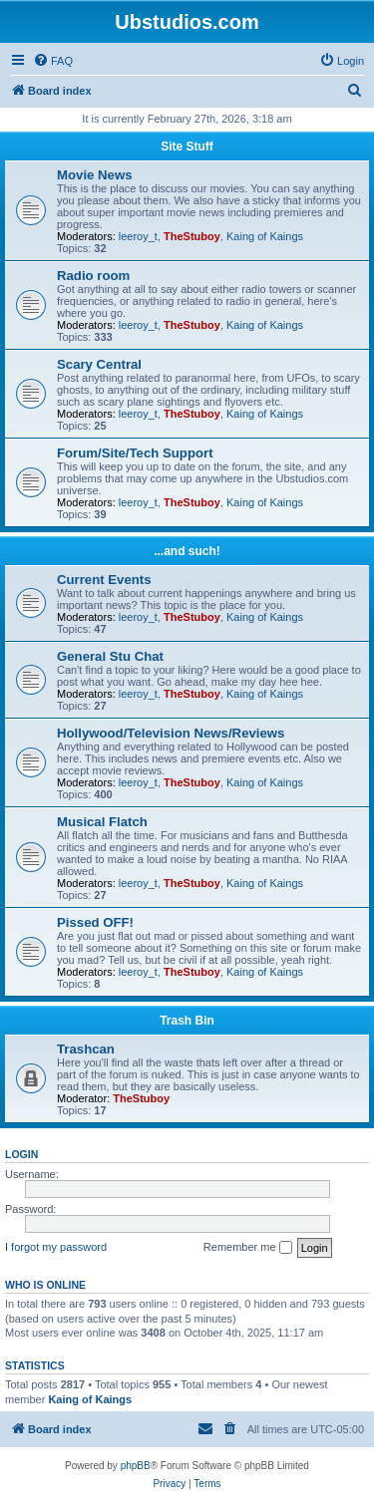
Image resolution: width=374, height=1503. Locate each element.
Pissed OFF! (95, 922)
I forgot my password (56, 1247)
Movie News (95, 174)
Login (21, 1154)
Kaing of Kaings (264, 236)
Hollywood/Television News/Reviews (170, 733)
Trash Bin (187, 1021)
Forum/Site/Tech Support (135, 453)
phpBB (136, 1465)
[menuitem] (53, 61)
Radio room (93, 275)
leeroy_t (138, 236)
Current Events (104, 579)
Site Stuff (187, 146)
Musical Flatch (102, 821)
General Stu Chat (110, 656)
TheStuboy (192, 236)
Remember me (247, 1248)
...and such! (187, 551)
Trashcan (86, 1049)
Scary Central (99, 364)
